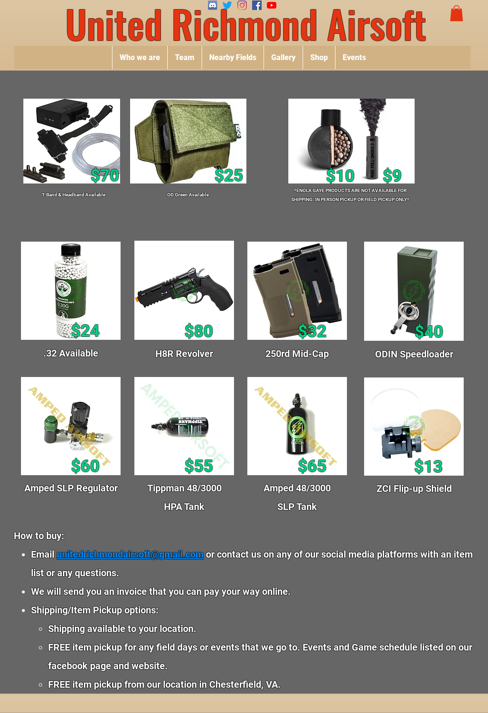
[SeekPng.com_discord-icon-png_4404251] (212, 5)
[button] (456, 13)
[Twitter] (227, 5)
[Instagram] (242, 5)
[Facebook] (257, 5)
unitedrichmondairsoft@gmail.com (130, 554)
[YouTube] (271, 5)
